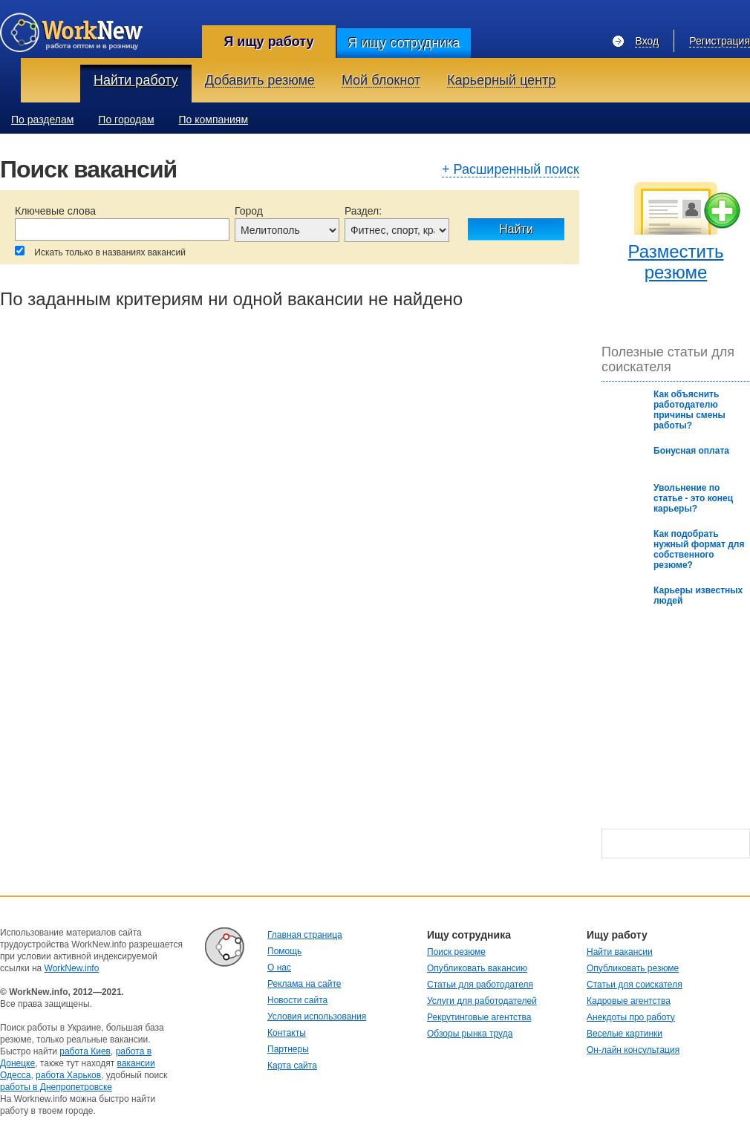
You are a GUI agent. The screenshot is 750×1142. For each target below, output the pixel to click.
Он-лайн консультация (633, 1050)
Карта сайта (292, 1065)
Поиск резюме (456, 952)
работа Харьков (68, 1075)
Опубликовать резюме (633, 968)
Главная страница (304, 935)
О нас (279, 967)
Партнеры (288, 1049)
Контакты (286, 1033)
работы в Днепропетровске (56, 1087)
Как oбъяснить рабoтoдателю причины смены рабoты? (689, 410)
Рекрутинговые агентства (479, 1017)
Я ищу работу (268, 41)
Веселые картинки (624, 1033)
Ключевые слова (55, 211)
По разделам (42, 119)
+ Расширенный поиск (510, 170)
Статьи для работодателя (480, 984)
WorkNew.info (72, 968)
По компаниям (214, 119)
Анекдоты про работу (631, 1017)
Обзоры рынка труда (469, 1033)
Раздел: (363, 211)
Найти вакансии (620, 952)
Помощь (284, 951)
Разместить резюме (675, 261)
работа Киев (85, 1051)
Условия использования (316, 1016)
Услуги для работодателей (482, 1001)
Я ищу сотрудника (404, 43)
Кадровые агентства (629, 1001)
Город (249, 211)
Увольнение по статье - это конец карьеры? (693, 498)
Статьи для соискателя (634, 984)
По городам (126, 119)
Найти (516, 229)
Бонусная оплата (691, 451)
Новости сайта (297, 1000)
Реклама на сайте (304, 984)
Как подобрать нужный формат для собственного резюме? (698, 549)
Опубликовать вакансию (477, 968)
